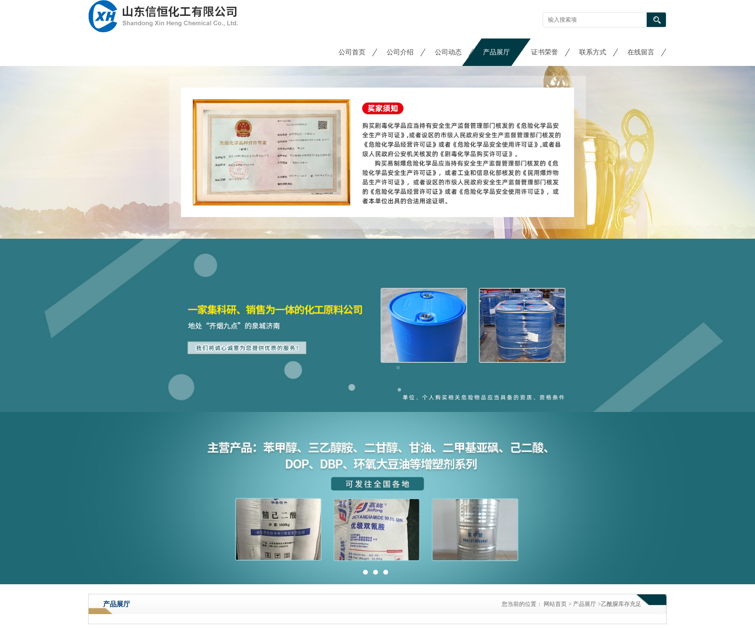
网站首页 (555, 604)
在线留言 (640, 52)
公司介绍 (400, 52)
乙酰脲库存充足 (621, 604)
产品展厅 (496, 52)
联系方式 (592, 52)
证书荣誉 (544, 52)
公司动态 (448, 52)
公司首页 (351, 52)
